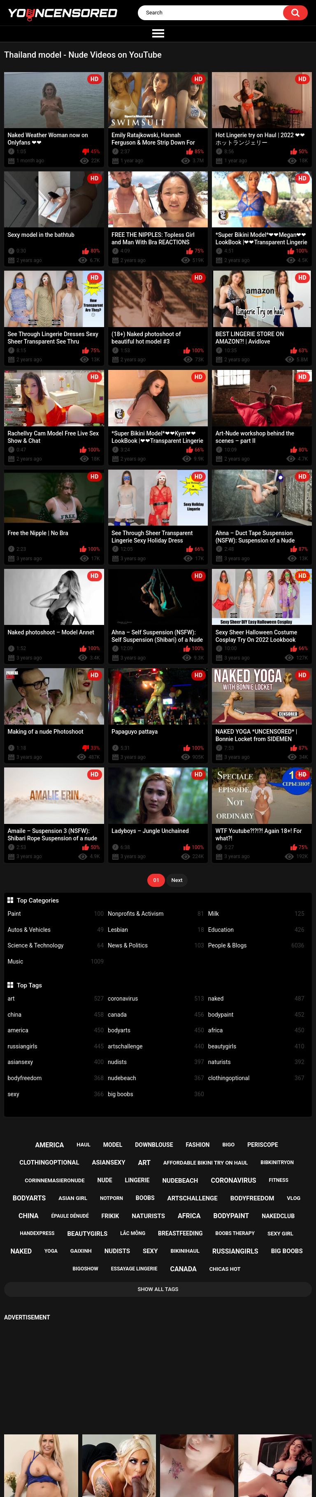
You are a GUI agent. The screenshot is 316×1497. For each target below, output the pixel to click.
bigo (228, 1144)
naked (256, 998)
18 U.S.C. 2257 (196, 1462)
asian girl (72, 1198)
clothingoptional (256, 1078)
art (55, 998)
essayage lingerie (134, 1269)
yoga (51, 1251)
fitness (278, 1180)
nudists (156, 1062)
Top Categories (38, 900)
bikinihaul (185, 1251)
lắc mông (132, 1233)
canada (156, 1014)
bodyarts (156, 1030)
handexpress (37, 1233)
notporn (111, 1198)
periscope (262, 1144)
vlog (293, 1198)
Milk (256, 913)
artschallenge (156, 1046)
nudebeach (156, 1078)
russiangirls (55, 1046)
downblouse (154, 1144)
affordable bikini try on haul (205, 1163)
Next (176, 880)
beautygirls (256, 1046)
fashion (197, 1144)
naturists (256, 1062)
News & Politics (156, 945)
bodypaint (256, 1014)
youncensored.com (149, 1483)
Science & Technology (55, 945)
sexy (55, 1094)
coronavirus (156, 998)
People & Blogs (256, 945)
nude (105, 1180)
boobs (145, 1198)
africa (256, 1030)
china (55, 1014)
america (55, 1030)
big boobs (156, 1094)
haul (84, 1144)
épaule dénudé (70, 1216)
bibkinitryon (277, 1162)
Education (256, 929)
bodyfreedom (55, 1078)
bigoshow (85, 1269)
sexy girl (280, 1233)
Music (55, 961)
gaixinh (81, 1251)
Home (110, 1462)
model (112, 1144)
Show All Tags (158, 1289)
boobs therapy (235, 1233)
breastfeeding (180, 1233)
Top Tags (29, 985)
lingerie (137, 1180)
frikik (110, 1216)
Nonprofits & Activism (156, 913)
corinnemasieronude (54, 1180)
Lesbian (156, 929)
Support (148, 1462)
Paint (55, 913)
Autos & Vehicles (55, 929)
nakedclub (278, 1216)
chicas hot (225, 1269)
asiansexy (55, 1062)
